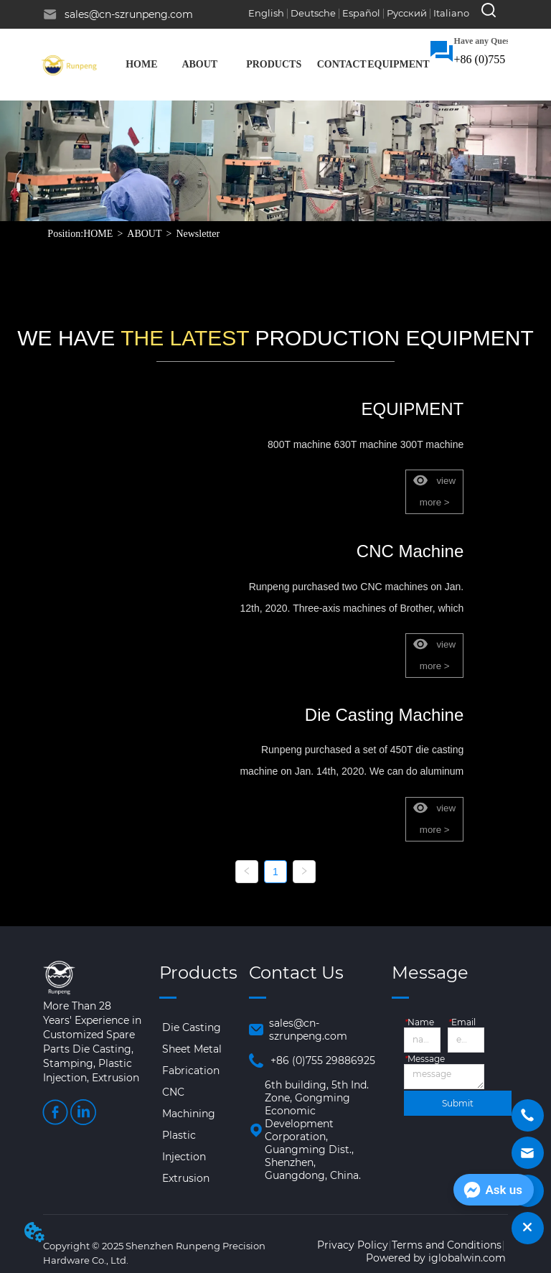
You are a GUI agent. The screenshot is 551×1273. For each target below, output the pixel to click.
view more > (434, 491)
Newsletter (198, 233)
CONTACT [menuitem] (342, 64)
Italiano (451, 13)
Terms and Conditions (446, 1245)
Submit (458, 1103)
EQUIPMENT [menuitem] (398, 64)
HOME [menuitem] (141, 64)
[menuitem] (199, 65)
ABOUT (144, 233)
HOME (98, 233)
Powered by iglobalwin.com (436, 1257)
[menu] (272, 65)
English (266, 13)
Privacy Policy (352, 1245)
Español (361, 13)
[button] (199, 64)
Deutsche (313, 13)
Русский (407, 13)
